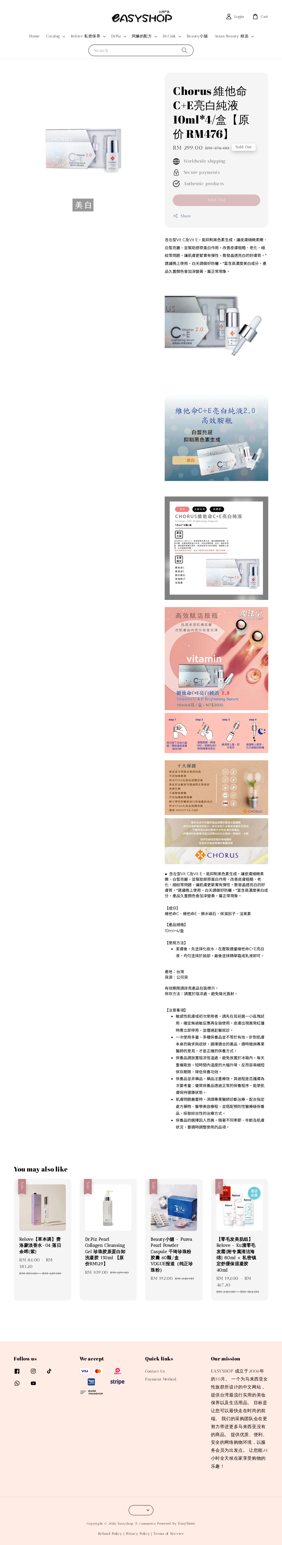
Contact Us (155, 1371)
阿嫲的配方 (142, 36)
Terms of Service (168, 1534)
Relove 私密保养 (86, 36)
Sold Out (217, 199)
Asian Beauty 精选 (232, 36)
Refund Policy (110, 1534)
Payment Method (160, 1379)
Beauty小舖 (197, 36)
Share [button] (182, 215)
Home (34, 36)
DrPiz (116, 36)
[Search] (184, 50)
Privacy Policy (138, 1534)
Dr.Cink (169, 36)
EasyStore (186, 1523)
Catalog (53, 36)
